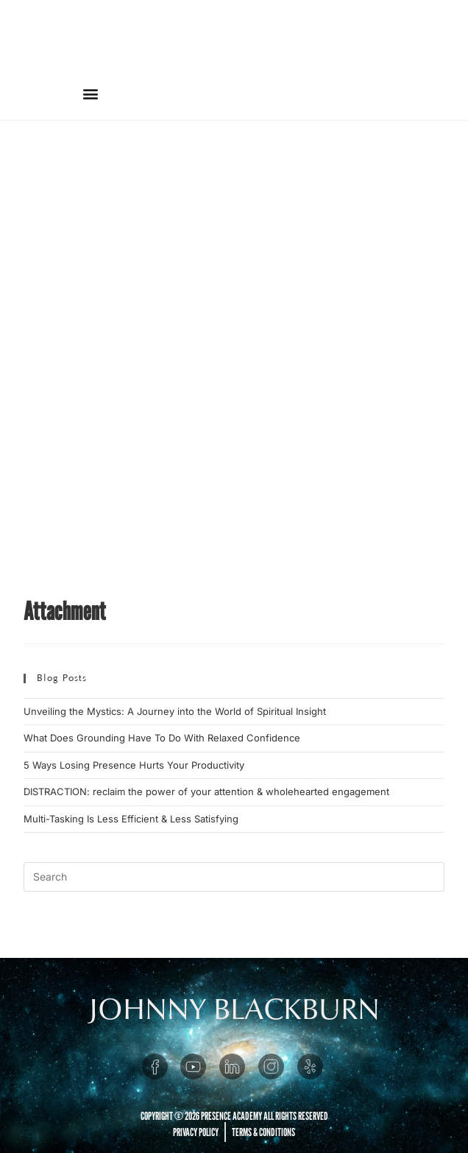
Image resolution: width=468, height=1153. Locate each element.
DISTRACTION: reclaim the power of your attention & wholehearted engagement (206, 791)
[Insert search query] (234, 877)
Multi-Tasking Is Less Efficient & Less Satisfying (131, 819)
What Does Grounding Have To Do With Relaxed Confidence (162, 738)
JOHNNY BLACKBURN (234, 1009)
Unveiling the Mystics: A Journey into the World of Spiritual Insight (175, 711)
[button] (90, 93)
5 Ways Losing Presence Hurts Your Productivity (134, 765)
